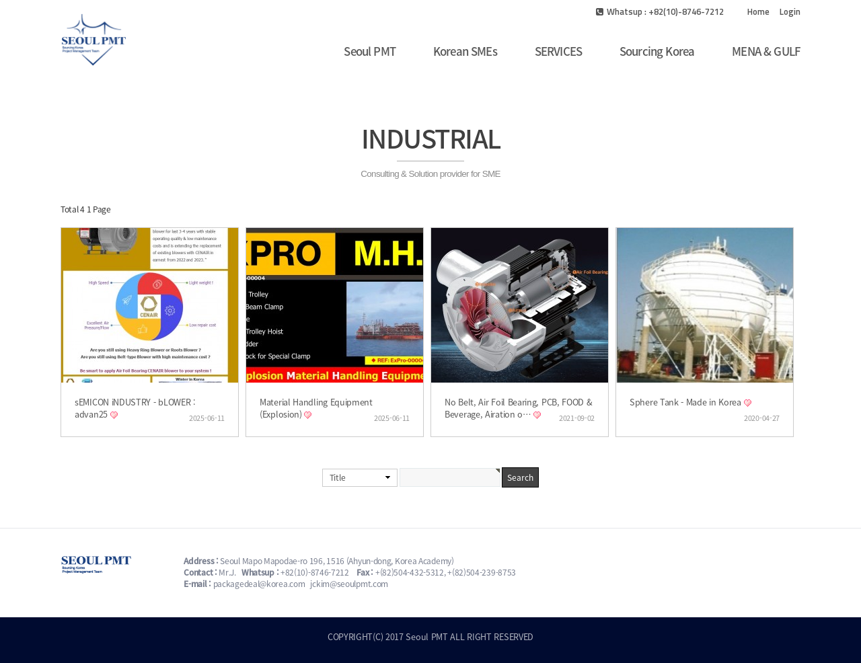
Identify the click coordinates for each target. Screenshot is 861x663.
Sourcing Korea (657, 51)
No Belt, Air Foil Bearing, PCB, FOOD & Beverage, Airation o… (519, 407)
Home (758, 11)
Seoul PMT (369, 51)
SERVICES (558, 51)
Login (790, 11)
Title (338, 477)
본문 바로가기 (0, 0)
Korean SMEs (465, 51)
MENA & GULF (766, 51)
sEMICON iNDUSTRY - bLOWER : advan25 (135, 407)
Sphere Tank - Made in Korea (687, 401)
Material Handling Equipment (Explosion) (316, 407)
